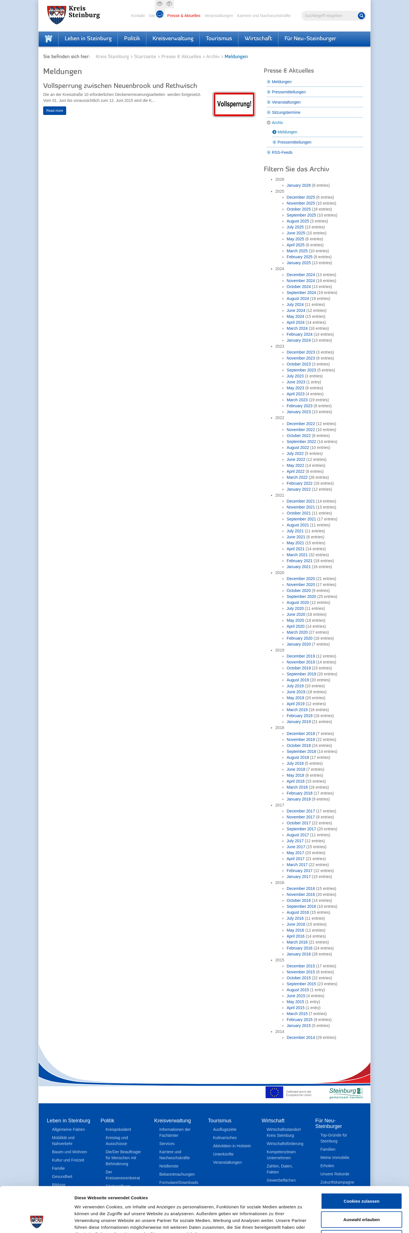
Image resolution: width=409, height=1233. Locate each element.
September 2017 (301, 829)
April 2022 (295, 471)
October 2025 (299, 209)
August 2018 (298, 757)
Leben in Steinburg (88, 39)
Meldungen (281, 81)
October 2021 (299, 513)
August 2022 (298, 447)
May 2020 (295, 620)
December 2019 (301, 656)
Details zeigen (302, 1221)
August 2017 (298, 835)
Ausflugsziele (225, 1129)
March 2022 (297, 477)
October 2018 (299, 745)
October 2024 (299, 286)
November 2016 (301, 894)
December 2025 (301, 197)
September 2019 (301, 674)
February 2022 (299, 483)
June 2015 (296, 995)
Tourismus (219, 39)
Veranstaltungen (218, 15)
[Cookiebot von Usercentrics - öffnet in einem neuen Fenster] (37, 1222)
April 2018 (295, 781)
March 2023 (297, 400)
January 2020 (299, 644)
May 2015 (295, 1001)
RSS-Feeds (282, 152)
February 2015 (299, 1019)
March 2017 (297, 864)
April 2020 (295, 626)
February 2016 (299, 948)
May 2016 (295, 930)
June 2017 (296, 847)
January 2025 (299, 263)
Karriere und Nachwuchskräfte (264, 15)
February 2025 (299, 257)
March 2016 (297, 942)
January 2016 (299, 954)
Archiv (213, 56)
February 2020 (299, 638)
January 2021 (299, 566)
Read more (54, 111)
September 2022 (301, 441)
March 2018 (297, 787)
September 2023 (301, 370)
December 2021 (301, 501)
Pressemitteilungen (289, 92)
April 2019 (295, 703)
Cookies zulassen (361, 1158)
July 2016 (295, 918)
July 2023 (295, 376)
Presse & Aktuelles (184, 15)
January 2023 (299, 411)
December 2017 (301, 811)
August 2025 (298, 221)
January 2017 (299, 876)
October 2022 (299, 435)
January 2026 (299, 185)
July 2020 (295, 608)
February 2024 (299, 334)
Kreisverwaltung (173, 39)
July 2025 (295, 227)
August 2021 (298, 525)
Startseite (145, 56)
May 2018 (295, 775)
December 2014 (301, 1037)
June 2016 (296, 924)
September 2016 (301, 906)
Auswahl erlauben (361, 1177)
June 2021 (296, 537)
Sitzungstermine (286, 112)
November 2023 (301, 358)
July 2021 (295, 531)
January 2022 (299, 489)
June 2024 (296, 310)
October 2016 (299, 900)
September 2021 (301, 519)
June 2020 (296, 614)
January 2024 (299, 340)
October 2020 (299, 590)
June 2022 (296, 459)
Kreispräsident (118, 1129)
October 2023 (299, 364)
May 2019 (295, 698)
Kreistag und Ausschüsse (117, 1140)
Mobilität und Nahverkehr (63, 1140)
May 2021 (295, 543)
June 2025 (296, 233)
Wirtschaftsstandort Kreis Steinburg (284, 1132)
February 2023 (299, 406)
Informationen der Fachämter (175, 1132)
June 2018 (296, 769)
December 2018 (301, 733)
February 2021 (299, 560)
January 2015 (299, 1025)
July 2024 (295, 304)
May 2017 (295, 852)
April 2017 (295, 858)
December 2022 (301, 423)
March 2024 (297, 328)
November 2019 (301, 662)
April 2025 (295, 245)
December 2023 (301, 352)
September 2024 (301, 292)
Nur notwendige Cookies (362, 1195)
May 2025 (295, 239)
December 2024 (301, 274)
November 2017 (301, 817)
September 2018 (301, 751)
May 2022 (295, 465)
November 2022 (301, 429)
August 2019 (298, 680)
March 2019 (297, 709)
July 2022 (295, 453)
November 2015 (301, 972)
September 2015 (301, 984)
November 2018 (301, 739)
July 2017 (295, 841)
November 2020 (301, 584)
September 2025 (301, 215)
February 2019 (299, 715)
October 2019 (299, 668)
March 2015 (297, 1013)
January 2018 (299, 799)
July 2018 (295, 763)
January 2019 (299, 721)
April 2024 (295, 322)
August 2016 (298, 912)
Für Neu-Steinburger (310, 39)
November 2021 (301, 507)
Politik (132, 39)
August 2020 (298, 602)
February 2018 (299, 793)
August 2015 (298, 990)
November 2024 (301, 280)
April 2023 (295, 394)
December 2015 (301, 966)
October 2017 (299, 823)
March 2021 (297, 555)
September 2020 (301, 596)
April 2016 (295, 936)
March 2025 (297, 251)
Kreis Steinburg (112, 56)
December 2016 (301, 888)
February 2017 (299, 870)
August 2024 (298, 298)
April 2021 (295, 549)
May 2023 (295, 388)
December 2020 (301, 578)
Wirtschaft (258, 39)
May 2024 (295, 316)
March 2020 (297, 632)
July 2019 (295, 686)
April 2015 (295, 1007)
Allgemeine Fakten (68, 1129)
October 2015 (299, 978)
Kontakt (138, 15)
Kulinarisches (225, 1137)
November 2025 (301, 203)
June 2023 (296, 382)
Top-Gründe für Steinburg (333, 1138)
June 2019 (296, 692)
